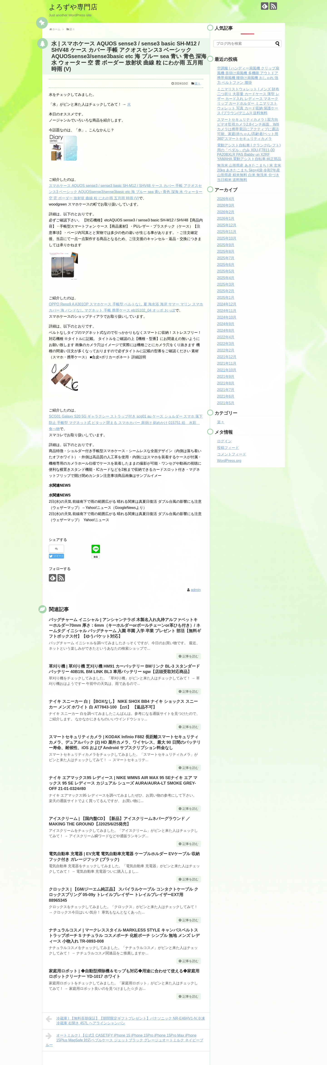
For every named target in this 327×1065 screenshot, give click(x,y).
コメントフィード (231, 454)
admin (196, 590)
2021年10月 (226, 370)
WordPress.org (229, 461)
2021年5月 (226, 403)
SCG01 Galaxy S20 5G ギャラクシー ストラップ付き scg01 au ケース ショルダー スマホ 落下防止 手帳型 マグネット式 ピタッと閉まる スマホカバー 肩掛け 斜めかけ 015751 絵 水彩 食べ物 (126, 422)
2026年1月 (226, 218)
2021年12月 (226, 357)
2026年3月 (226, 205)
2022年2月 (226, 350)
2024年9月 (226, 324)
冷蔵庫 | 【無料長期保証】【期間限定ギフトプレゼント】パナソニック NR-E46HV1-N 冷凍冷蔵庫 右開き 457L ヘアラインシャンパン (125, 1020)
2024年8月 (226, 330)
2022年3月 (226, 344)
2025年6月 (226, 265)
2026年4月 (226, 199)
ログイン (224, 441)
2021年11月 (226, 363)
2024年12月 (226, 304)
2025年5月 (226, 271)
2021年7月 (226, 390)
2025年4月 (226, 278)
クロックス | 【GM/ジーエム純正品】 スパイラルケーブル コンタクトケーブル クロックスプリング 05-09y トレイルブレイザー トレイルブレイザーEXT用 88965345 (123, 895)
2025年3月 (226, 284)
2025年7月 (226, 258)
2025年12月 (226, 225)
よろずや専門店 (73, 7)
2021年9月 (226, 377)
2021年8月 (226, 383)
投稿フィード (228, 448)
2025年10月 (226, 238)
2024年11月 (226, 311)
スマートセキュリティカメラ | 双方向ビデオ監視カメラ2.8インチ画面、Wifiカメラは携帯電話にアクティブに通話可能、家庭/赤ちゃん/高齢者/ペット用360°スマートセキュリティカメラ (248, 129)
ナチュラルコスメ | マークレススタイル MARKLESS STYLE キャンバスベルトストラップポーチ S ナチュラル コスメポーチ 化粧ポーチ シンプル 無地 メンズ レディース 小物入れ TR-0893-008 (124, 936)
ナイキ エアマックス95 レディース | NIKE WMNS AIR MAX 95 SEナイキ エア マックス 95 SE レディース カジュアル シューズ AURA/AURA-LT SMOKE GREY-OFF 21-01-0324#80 (123, 783)
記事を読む (190, 656)
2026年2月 (226, 212)
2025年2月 (226, 291)
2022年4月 (226, 337)
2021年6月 (226, 396)
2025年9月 (226, 245)
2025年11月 (226, 232)
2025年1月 (226, 298)
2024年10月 (226, 317)
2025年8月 (226, 251)
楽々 (198, 83)
